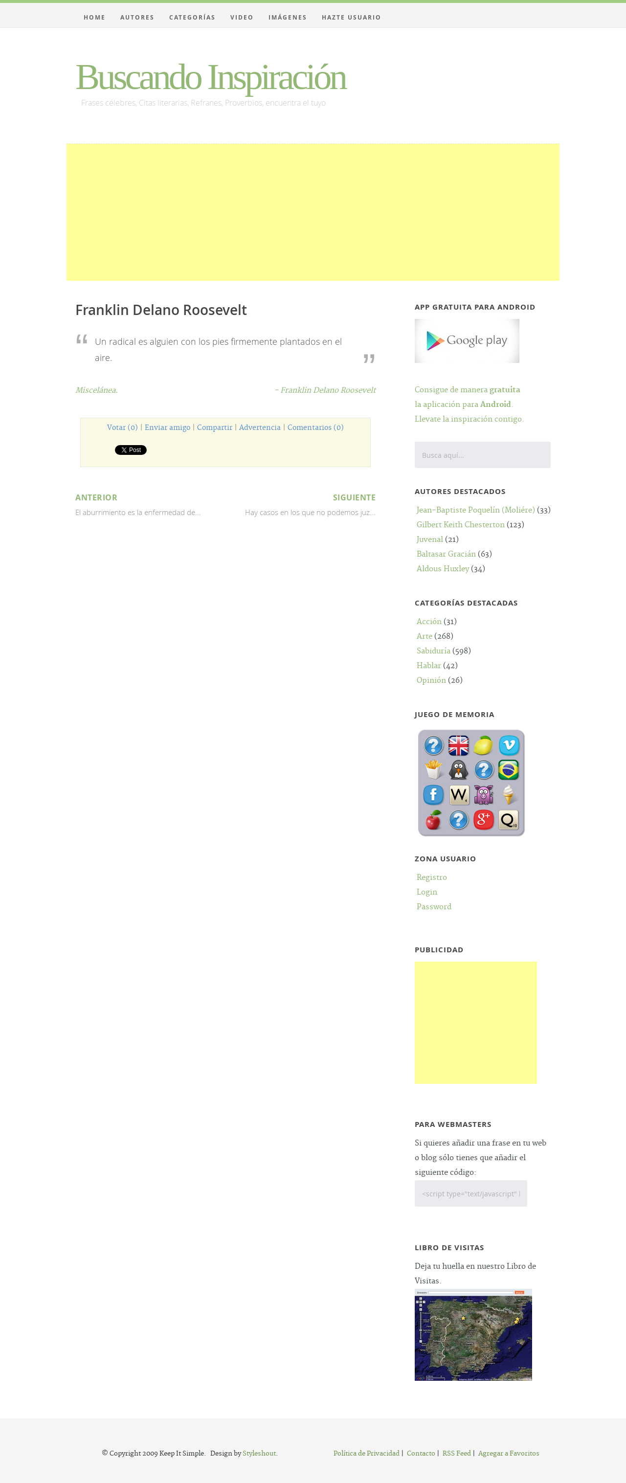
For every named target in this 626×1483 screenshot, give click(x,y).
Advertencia (260, 428)
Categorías (192, 17)
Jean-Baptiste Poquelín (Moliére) (476, 510)
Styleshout (259, 1454)
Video (242, 17)
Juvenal (430, 539)
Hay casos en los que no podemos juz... (302, 503)
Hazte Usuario (351, 17)
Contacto (421, 1454)
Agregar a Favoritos (508, 1454)
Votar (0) (122, 428)
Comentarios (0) (316, 428)
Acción (429, 622)
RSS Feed (457, 1454)
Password (434, 907)
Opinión (431, 680)
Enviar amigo (167, 428)
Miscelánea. (96, 390)
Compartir (214, 428)
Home (95, 17)
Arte (424, 636)
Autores (137, 17)
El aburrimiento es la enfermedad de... (149, 503)
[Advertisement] (313, 212)
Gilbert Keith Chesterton (461, 525)
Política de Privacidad (367, 1454)
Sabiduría (433, 651)
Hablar (429, 666)
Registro (432, 877)
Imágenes (287, 17)
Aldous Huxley (443, 569)
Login (427, 892)
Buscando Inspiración (210, 76)
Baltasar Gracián (446, 554)
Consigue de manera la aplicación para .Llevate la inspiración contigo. (469, 390)
